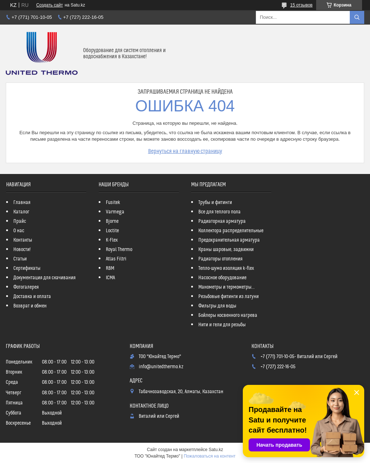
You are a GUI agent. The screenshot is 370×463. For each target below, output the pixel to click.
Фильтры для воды (217, 306)
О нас (18, 231)
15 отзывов (301, 5)
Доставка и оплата (32, 297)
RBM (110, 268)
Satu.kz (215, 449)
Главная (21, 202)
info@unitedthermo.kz (161, 367)
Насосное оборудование (222, 278)
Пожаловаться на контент (209, 456)
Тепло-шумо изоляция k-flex (226, 268)
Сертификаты (26, 268)
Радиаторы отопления (220, 259)
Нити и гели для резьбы (222, 325)
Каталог (21, 212)
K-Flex (112, 240)
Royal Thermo (119, 249)
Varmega (115, 212)
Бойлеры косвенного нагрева (227, 315)
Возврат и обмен (30, 306)
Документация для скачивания (44, 278)
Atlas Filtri (116, 259)
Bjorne (112, 221)
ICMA (110, 278)
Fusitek (113, 202)
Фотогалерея (26, 287)
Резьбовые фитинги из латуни (228, 297)
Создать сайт (49, 5)
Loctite (112, 231)
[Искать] (357, 17)
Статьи (20, 259)
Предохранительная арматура (229, 240)
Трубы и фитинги (215, 202)
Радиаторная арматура (222, 221)
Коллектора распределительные (230, 231)
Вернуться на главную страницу (185, 151)
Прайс (19, 221)
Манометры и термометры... (226, 287)
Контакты (22, 240)
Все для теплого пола (219, 212)
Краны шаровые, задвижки (226, 249)
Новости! (22, 249)
